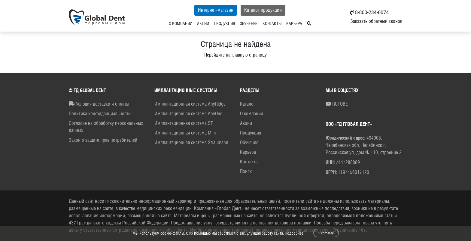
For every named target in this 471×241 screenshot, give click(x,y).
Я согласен (326, 233)
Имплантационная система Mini (185, 133)
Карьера (294, 23)
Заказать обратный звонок (376, 21)
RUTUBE (337, 104)
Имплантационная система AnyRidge (190, 104)
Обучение (249, 23)
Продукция (224, 23)
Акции (203, 23)
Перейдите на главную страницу (235, 55)
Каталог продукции (263, 10)
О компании (180, 23)
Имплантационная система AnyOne (188, 113)
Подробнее (294, 233)
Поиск (246, 171)
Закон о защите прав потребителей (103, 140)
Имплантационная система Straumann (191, 142)
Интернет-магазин (215, 10)
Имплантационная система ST (183, 123)
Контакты (272, 23)
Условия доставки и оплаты (99, 104)
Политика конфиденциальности (100, 113)
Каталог (247, 104)
